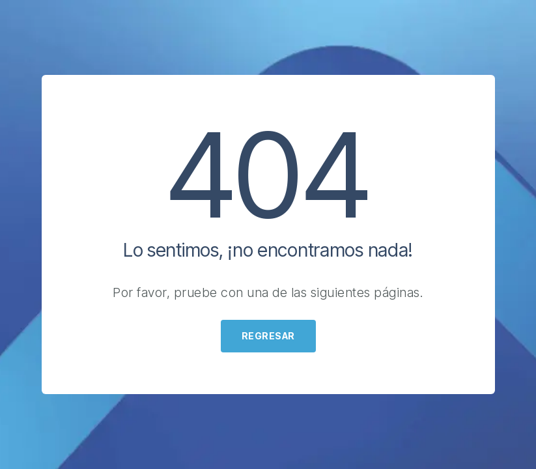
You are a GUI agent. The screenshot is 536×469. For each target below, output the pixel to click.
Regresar (268, 335)
